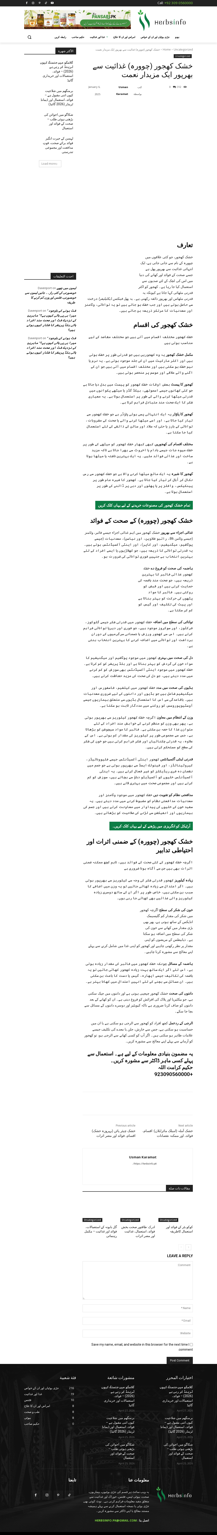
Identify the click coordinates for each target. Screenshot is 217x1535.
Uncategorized (183, 49)
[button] (29, 37)
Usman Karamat (122, 90)
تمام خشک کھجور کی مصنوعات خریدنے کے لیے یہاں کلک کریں (144, 517)
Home (167, 49)
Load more (49, 141)
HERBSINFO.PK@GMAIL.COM (116, 1514)
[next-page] (188, 1257)
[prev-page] (181, 1257)
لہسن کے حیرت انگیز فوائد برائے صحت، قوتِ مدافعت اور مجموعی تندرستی (56, 126)
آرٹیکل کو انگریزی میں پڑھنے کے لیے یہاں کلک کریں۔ (151, 838)
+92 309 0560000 (178, 2)
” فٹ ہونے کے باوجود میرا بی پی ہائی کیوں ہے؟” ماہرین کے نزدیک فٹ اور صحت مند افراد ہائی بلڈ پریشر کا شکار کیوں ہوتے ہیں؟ (51, 297)
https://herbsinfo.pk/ (145, 1175)
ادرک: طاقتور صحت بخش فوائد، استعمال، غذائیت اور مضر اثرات (140, 1242)
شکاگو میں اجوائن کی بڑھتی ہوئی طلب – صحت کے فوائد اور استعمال (57, 108)
